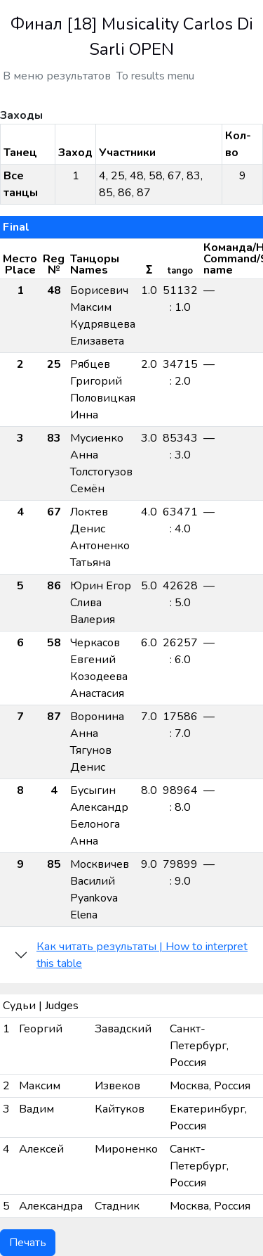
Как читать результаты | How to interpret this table (142, 955)
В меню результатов (57, 76)
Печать (27, 1242)
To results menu (155, 76)
